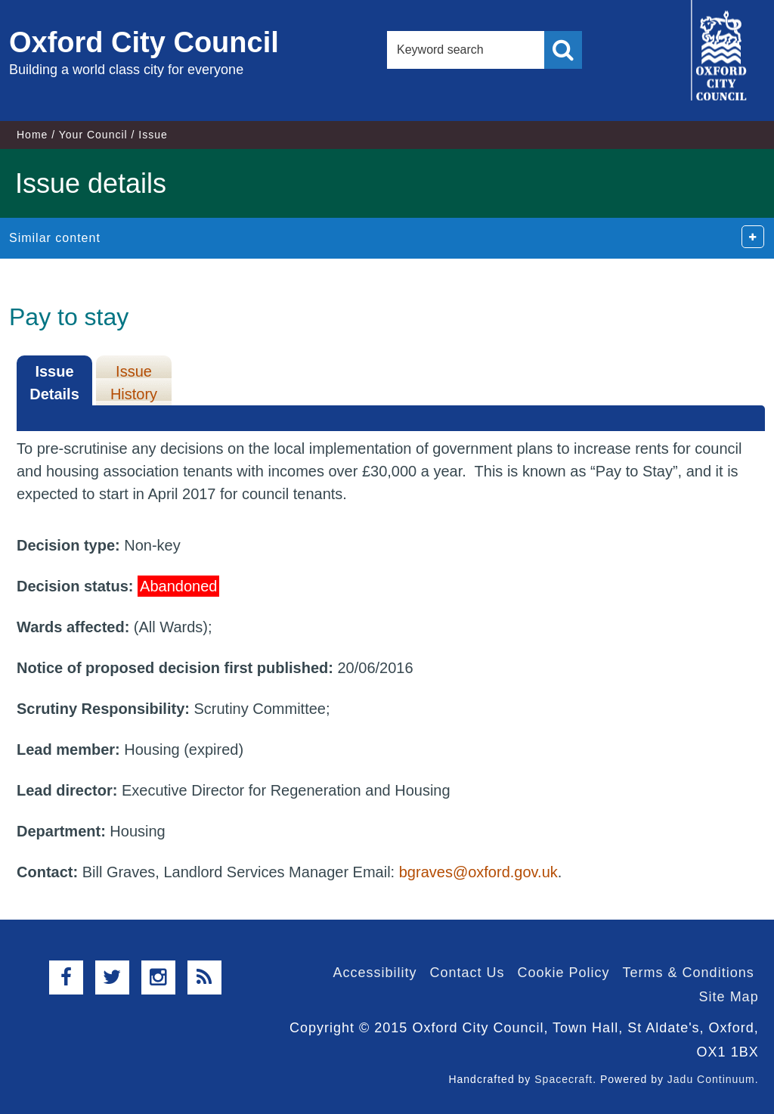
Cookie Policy (564, 972)
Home (32, 135)
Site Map (729, 996)
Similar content (55, 237)
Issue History (133, 382)
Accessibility (374, 972)
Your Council (93, 135)
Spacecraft (563, 1079)
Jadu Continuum (711, 1079)
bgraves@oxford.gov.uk (478, 872)
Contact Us (466, 972)
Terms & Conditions (688, 972)
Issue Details (54, 382)
